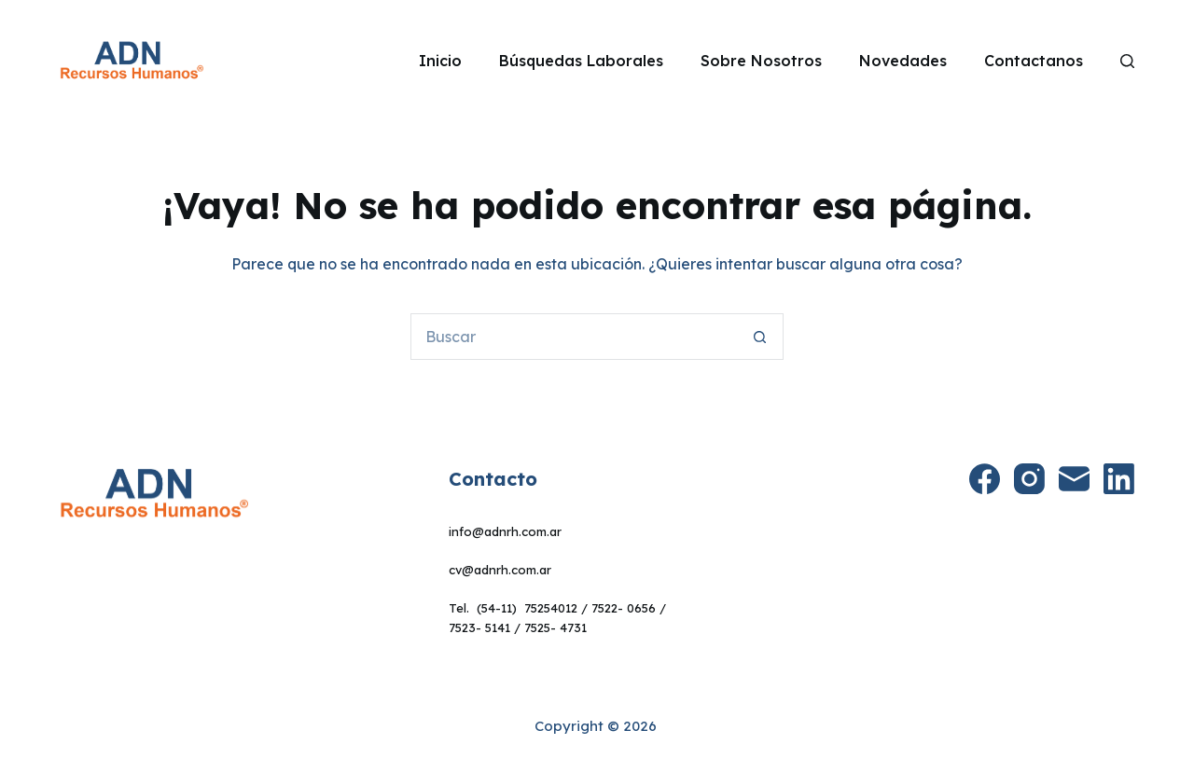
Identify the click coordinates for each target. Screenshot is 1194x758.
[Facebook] (984, 478)
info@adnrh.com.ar (505, 531)
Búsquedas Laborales (581, 60)
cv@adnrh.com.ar (500, 569)
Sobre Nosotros (761, 60)
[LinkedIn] (1119, 478)
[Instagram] (1029, 478)
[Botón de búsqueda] (760, 336)
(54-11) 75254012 (527, 607)
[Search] (1127, 61)
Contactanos (1033, 60)
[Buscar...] (573, 336)
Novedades (903, 60)
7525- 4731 (555, 627)
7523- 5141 (479, 627)
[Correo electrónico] (1074, 478)
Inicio (440, 60)
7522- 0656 (623, 607)
